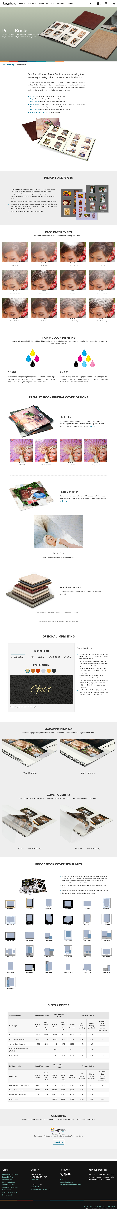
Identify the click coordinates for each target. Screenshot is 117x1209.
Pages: (32, 99)
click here (92, 426)
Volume (60, 3)
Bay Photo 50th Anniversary (70, 1184)
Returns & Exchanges (10, 1187)
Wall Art (32, 3)
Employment (7, 1195)
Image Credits (111, 1206)
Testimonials (7, 1179)
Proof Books (21, 64)
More (70, 3)
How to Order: (35, 109)
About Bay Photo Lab (10, 1174)
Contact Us (35, 1179)
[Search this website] (91, 3)
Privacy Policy (88, 1206)
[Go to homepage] (4, 65)
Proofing (11, 64)
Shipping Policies (8, 1182)
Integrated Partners (9, 1192)
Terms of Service (99, 1206)
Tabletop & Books (46, 3)
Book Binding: (34, 104)
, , (44, 1188)
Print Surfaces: (35, 101)
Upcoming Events (66, 1182)
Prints (22, 3)
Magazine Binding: (36, 107)
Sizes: (32, 96)
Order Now (58, 1142)
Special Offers (7, 1177)
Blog (61, 1179)
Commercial (6, 1190)
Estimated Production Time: (39, 112)
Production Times (8, 1184)
